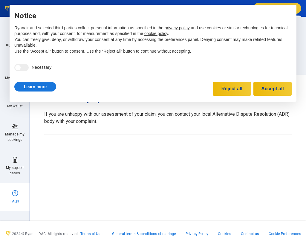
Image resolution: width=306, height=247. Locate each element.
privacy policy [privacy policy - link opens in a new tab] (177, 27)
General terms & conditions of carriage (144, 234)
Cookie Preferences (285, 234)
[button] (35, 87)
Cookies (224, 234)
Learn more (35, 86)
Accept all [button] (272, 88)
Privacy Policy (197, 234)
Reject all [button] (231, 88)
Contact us (250, 234)
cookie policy (156, 33)
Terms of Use (91, 234)
